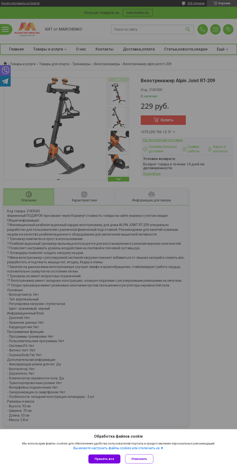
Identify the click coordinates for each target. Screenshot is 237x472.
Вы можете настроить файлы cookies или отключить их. (116, 448)
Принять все (104, 459)
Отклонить (139, 459)
